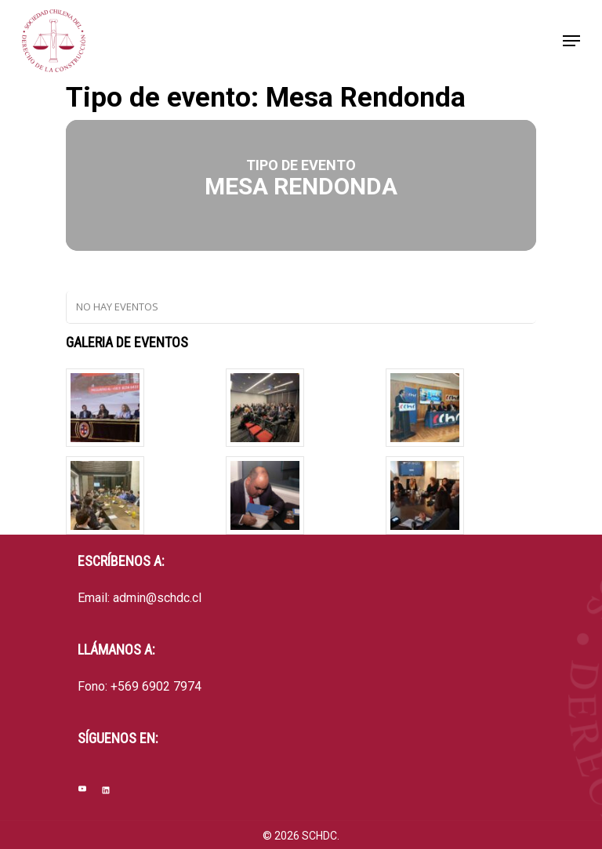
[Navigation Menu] (571, 41)
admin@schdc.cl (157, 597)
